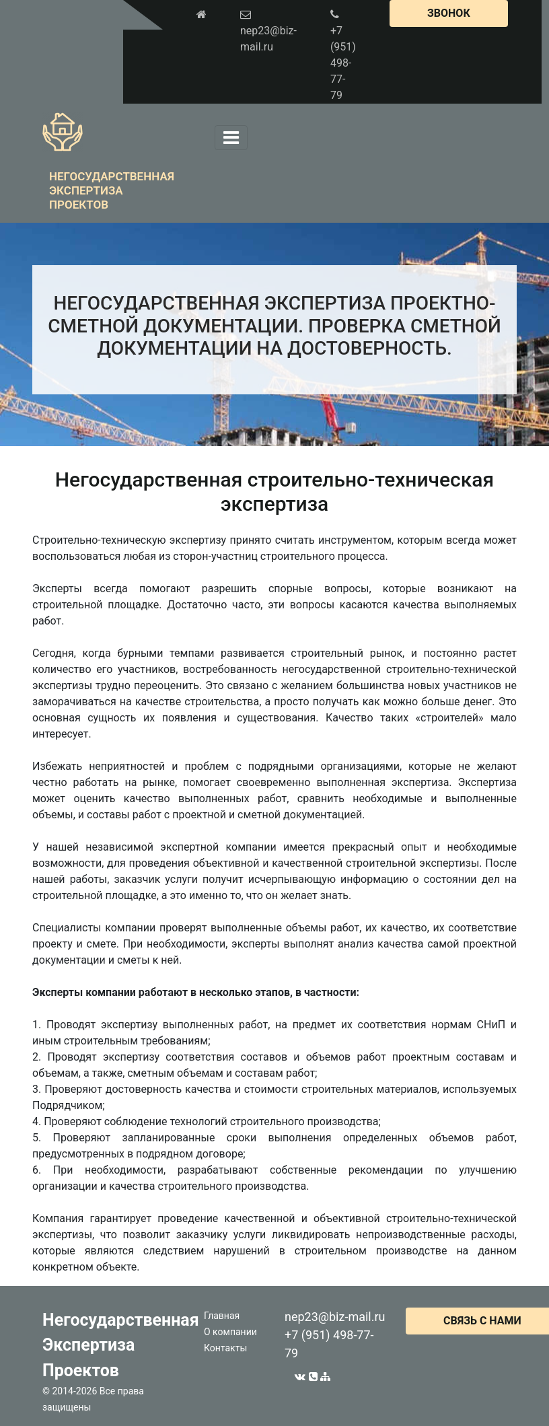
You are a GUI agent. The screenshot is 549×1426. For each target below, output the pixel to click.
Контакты (225, 1348)
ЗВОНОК (448, 13)
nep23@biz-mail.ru (335, 1317)
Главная (222, 1315)
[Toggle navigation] (231, 137)
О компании (230, 1331)
